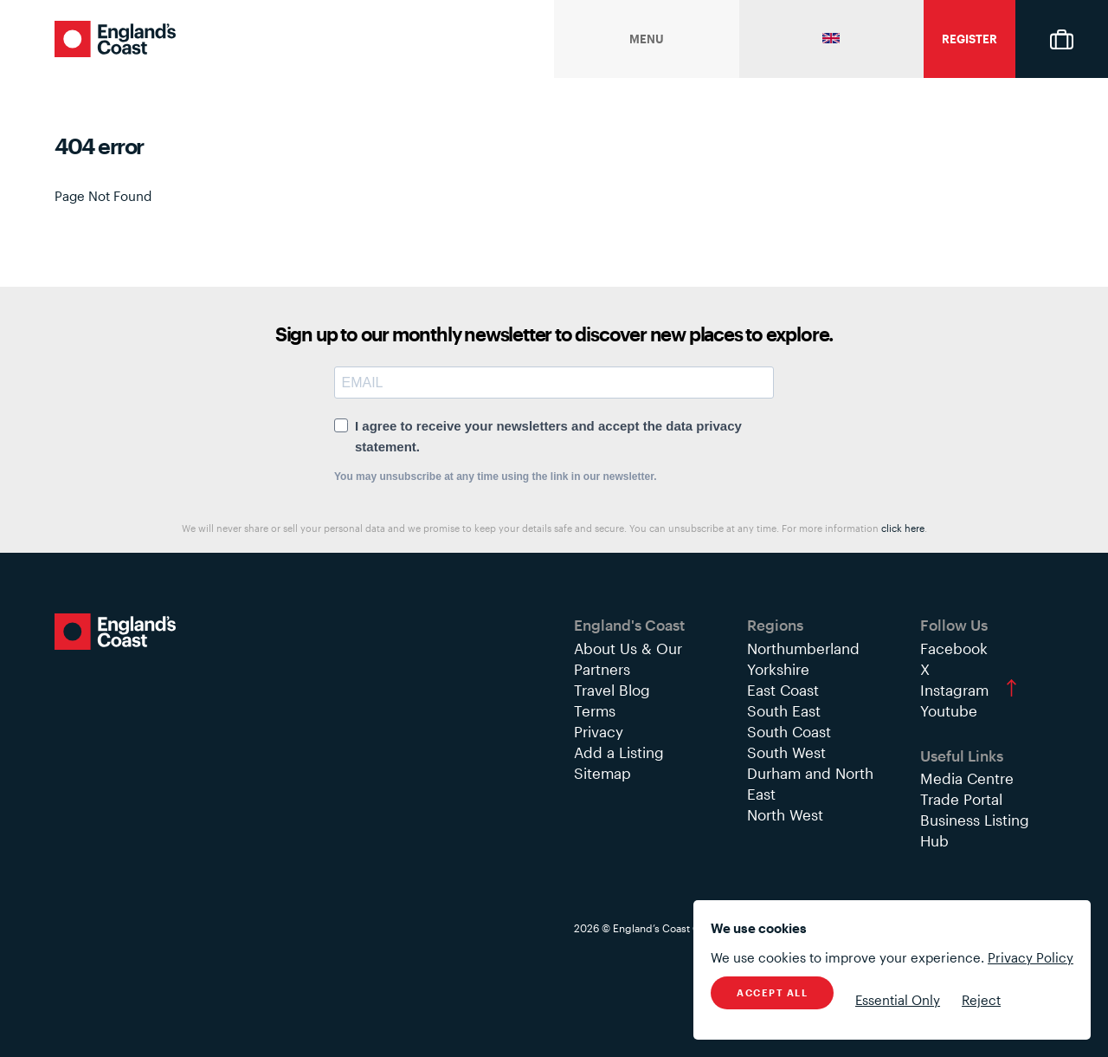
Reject (981, 1000)
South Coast (789, 731)
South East (784, 710)
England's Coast (115, 39)
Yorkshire (778, 669)
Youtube (948, 710)
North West (785, 814)
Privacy (598, 731)
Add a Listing (619, 752)
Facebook (954, 648)
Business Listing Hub (974, 830)
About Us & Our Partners (628, 658)
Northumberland (803, 648)
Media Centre (967, 778)
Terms (594, 710)
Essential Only (897, 1000)
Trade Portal (961, 798)
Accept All (772, 992)
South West (786, 752)
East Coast (783, 689)
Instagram (954, 689)
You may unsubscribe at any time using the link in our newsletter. (495, 476)
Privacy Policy (1030, 957)
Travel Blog (612, 689)
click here (902, 528)
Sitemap (602, 772)
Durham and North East (810, 783)
